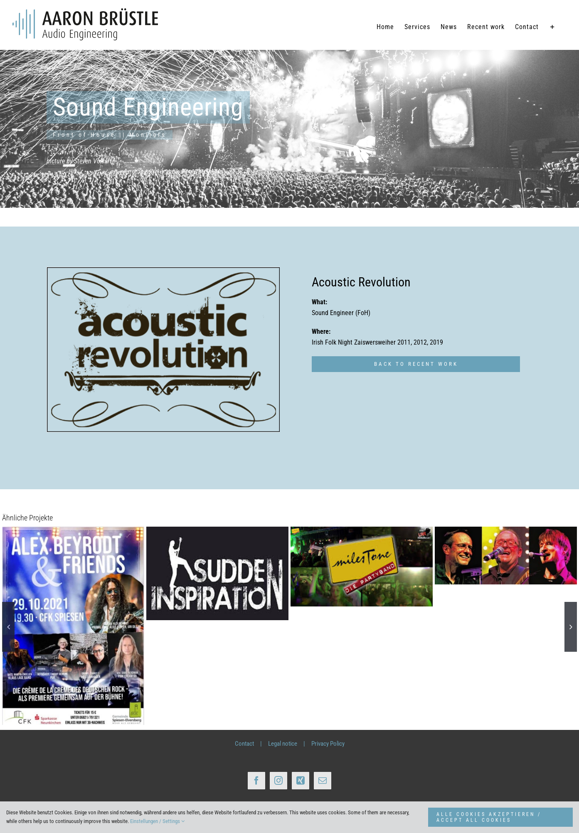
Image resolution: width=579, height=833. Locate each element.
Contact (244, 743)
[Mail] (322, 780)
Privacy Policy (328, 743)
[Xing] (300, 780)
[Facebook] (256, 780)
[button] (8, 627)
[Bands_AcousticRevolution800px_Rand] (163, 349)
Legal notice (282, 743)
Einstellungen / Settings (157, 821)
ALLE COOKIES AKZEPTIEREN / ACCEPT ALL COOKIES (488, 817)
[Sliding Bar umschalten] (552, 27)
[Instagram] (278, 780)
